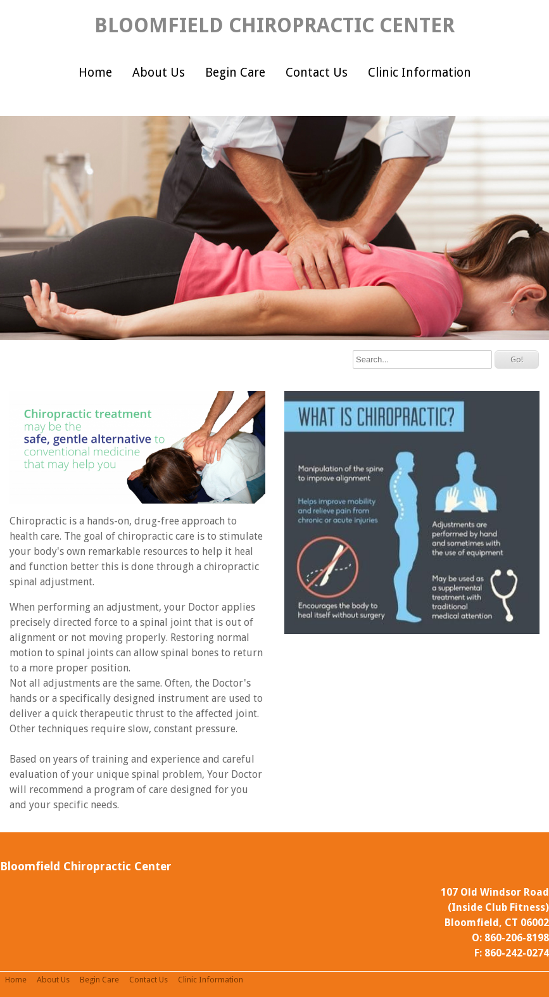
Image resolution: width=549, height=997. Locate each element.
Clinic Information (419, 72)
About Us (158, 72)
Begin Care (235, 72)
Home (95, 72)
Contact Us (317, 72)
